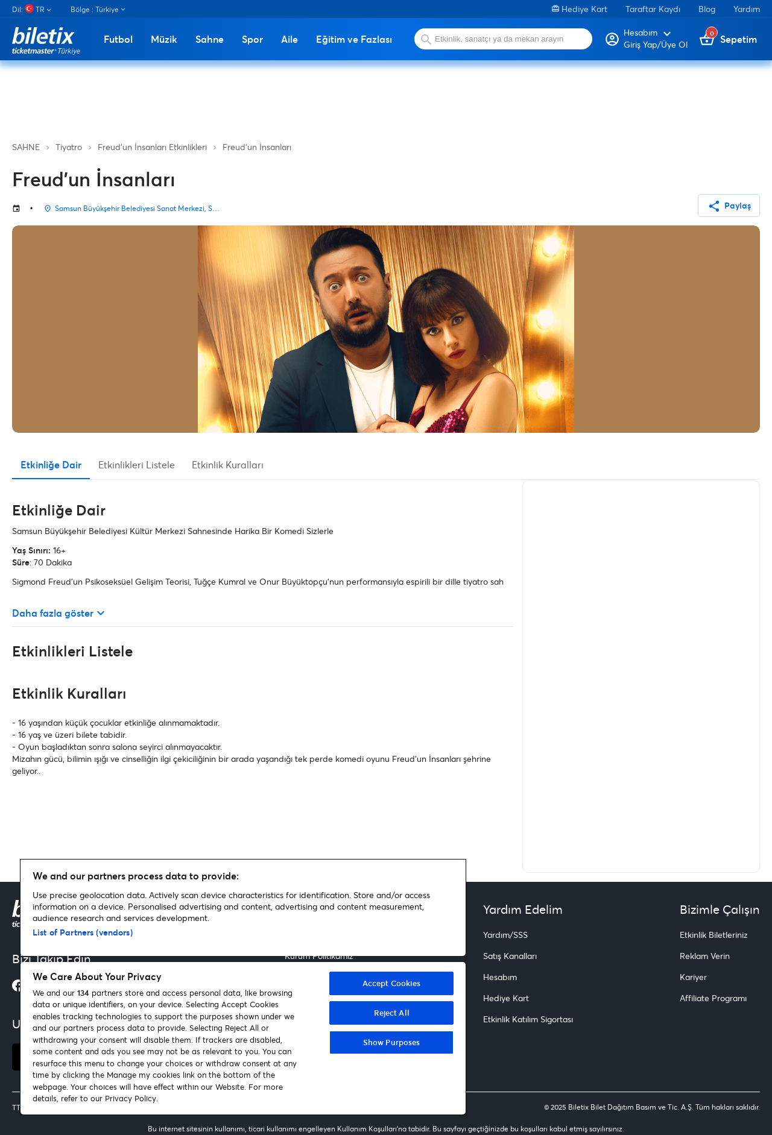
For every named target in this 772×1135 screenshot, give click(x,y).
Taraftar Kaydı (652, 8)
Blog (706, 8)
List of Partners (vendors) (83, 932)
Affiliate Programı (713, 998)
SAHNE (26, 146)
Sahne (209, 39)
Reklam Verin (705, 955)
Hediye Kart (579, 8)
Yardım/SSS (505, 934)
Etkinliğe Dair (51, 464)
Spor (252, 39)
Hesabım (500, 977)
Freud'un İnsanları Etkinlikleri (152, 146)
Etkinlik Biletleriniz (714, 934)
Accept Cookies (391, 983)
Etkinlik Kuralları (228, 464)
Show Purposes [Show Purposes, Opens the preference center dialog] (391, 1042)
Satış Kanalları (510, 955)
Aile (289, 39)
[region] (243, 987)
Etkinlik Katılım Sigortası (528, 1019)
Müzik (164, 39)
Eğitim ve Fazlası (354, 39)
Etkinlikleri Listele (136, 464)
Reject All (392, 1012)
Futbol (118, 39)
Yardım (746, 8)
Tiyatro (68, 146)
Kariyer (693, 977)
